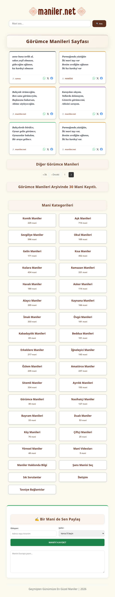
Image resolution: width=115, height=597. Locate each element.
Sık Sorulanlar (32, 477)
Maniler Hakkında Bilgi (32, 465)
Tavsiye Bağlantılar (32, 489)
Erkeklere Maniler (32, 350)
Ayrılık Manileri (83, 383)
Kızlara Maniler (32, 267)
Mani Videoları (82, 448)
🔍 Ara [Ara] (99, 24)
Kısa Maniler (83, 251)
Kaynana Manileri (82, 300)
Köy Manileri (32, 432)
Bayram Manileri (32, 415)
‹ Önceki (55, 174)
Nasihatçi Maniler (82, 399)
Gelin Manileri (32, 251)
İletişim (83, 477)
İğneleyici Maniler (83, 350)
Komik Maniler (32, 218)
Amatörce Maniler (83, 366)
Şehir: (61, 528)
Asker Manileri (82, 284)
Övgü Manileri (83, 317)
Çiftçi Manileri (83, 432)
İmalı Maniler (32, 317)
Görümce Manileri (32, 399)
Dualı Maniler (83, 415)
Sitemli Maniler (32, 383)
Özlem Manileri (32, 366)
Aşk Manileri (83, 218)
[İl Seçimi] (82, 533)
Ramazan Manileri (83, 267)
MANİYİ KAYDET (57, 542)
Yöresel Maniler (32, 448)
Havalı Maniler (32, 284)
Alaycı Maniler (32, 300)
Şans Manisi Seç (83, 465)
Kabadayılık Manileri (32, 333)
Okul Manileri (83, 235)
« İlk (45, 174)
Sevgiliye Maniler (32, 235)
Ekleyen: (14, 528)
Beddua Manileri (83, 333)
